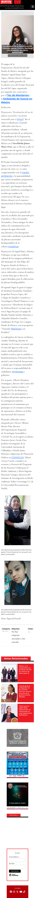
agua (20, 119)
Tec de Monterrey (18, 95)
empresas (17, 371)
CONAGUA (17, 457)
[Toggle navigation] (33, 6)
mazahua (13, 246)
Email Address (14, 857)
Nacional (5, 631)
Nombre (11, 863)
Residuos (16, 328)
